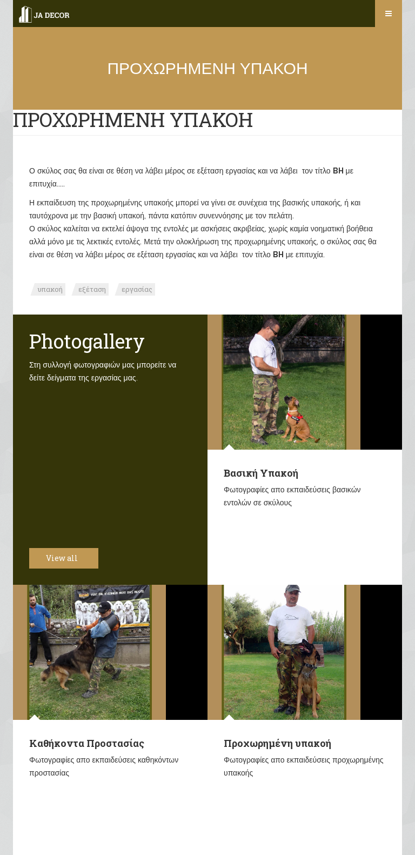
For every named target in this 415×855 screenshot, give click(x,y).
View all (68, 558)
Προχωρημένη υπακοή (277, 743)
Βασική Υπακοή (261, 472)
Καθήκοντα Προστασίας (86, 743)
